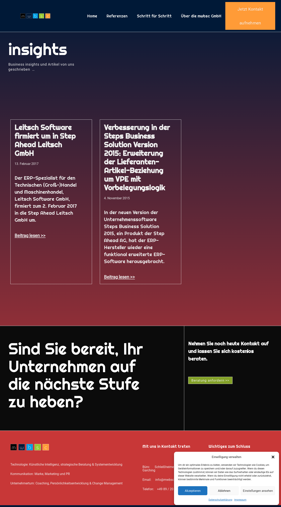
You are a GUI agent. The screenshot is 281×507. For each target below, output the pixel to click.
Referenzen (117, 16)
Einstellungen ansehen (258, 491)
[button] (273, 457)
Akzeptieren (193, 491)
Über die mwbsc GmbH (201, 16)
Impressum (240, 499)
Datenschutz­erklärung (220, 499)
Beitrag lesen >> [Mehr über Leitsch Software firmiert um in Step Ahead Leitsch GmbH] (30, 237)
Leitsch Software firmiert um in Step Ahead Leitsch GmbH (45, 142)
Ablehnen (224, 491)
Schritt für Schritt (154, 16)
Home (92, 16)
